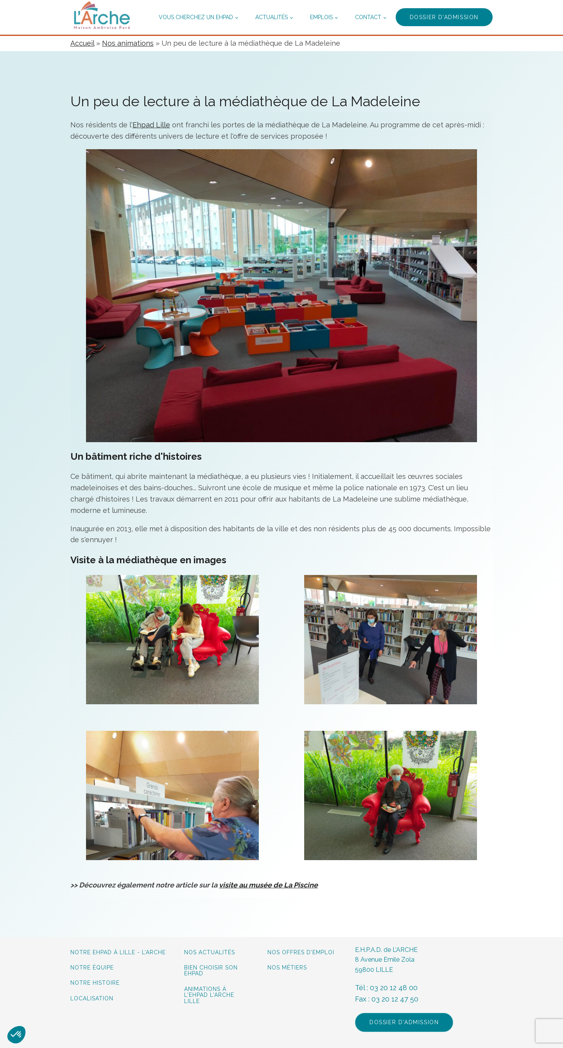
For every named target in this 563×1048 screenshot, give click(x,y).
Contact (368, 17)
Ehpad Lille (151, 125)
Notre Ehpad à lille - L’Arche (118, 952)
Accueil (82, 43)
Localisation (91, 999)
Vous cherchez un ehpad (196, 17)
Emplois (321, 17)
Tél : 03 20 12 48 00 (386, 988)
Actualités (271, 17)
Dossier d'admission (404, 1022)
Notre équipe (93, 968)
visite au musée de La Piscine (268, 885)
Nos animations (128, 43)
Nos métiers (287, 968)
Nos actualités (209, 952)
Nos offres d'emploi (300, 952)
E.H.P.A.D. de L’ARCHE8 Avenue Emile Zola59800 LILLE (386, 959)
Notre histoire (95, 983)
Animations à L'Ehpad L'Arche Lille (209, 995)
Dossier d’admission (444, 17)
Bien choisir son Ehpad (211, 971)
